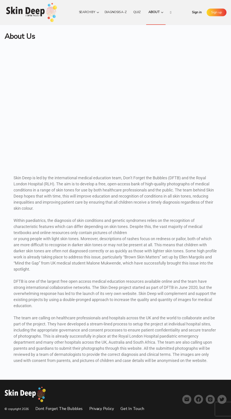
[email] (186, 399)
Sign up (216, 12)
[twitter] (221, 399)
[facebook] (198, 399)
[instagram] (210, 399)
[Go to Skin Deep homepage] (32, 12)
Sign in (197, 12)
